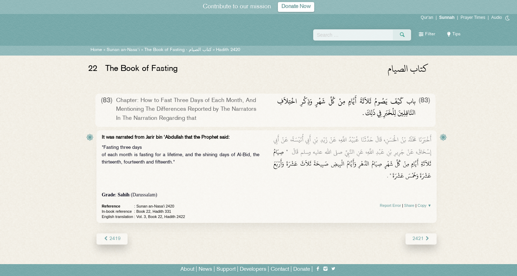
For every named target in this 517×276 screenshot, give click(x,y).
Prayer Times (472, 17)
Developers (253, 269)
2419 (112, 239)
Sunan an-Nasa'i (123, 50)
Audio (496, 17)
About (187, 269)
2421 (421, 239)
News (205, 269)
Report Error (390, 205)
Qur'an (427, 17)
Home (96, 50)
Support (226, 269)
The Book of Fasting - (177, 50)
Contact (280, 269)
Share (409, 205)
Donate (301, 269)
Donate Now (296, 6)
